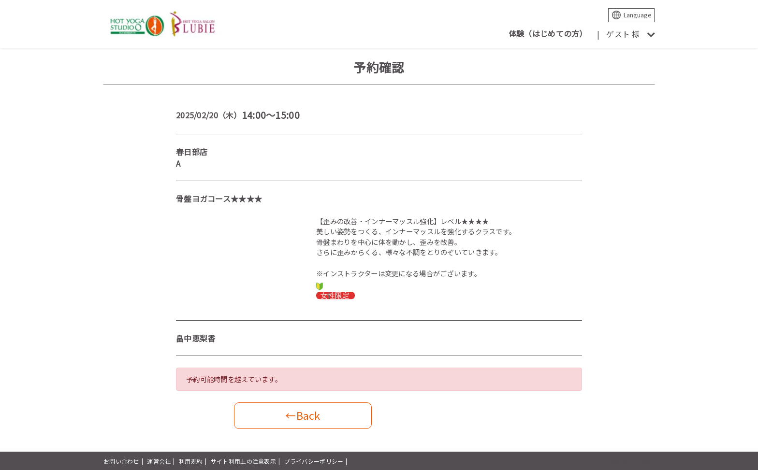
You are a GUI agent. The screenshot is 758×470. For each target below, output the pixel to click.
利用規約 (191, 461)
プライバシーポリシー (314, 461)
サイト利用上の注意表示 (243, 461)
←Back (302, 415)
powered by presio (628, 461)
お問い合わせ (121, 461)
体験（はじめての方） (548, 33)
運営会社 (159, 461)
